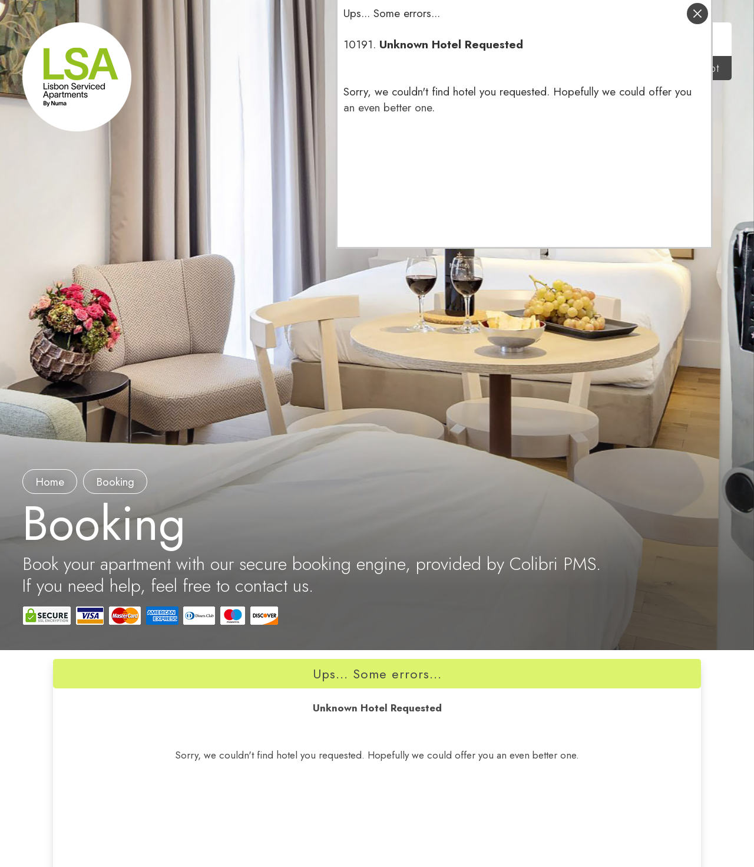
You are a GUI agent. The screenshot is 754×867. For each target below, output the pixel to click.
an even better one (387, 108)
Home (49, 482)
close (697, 13)
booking (115, 482)
